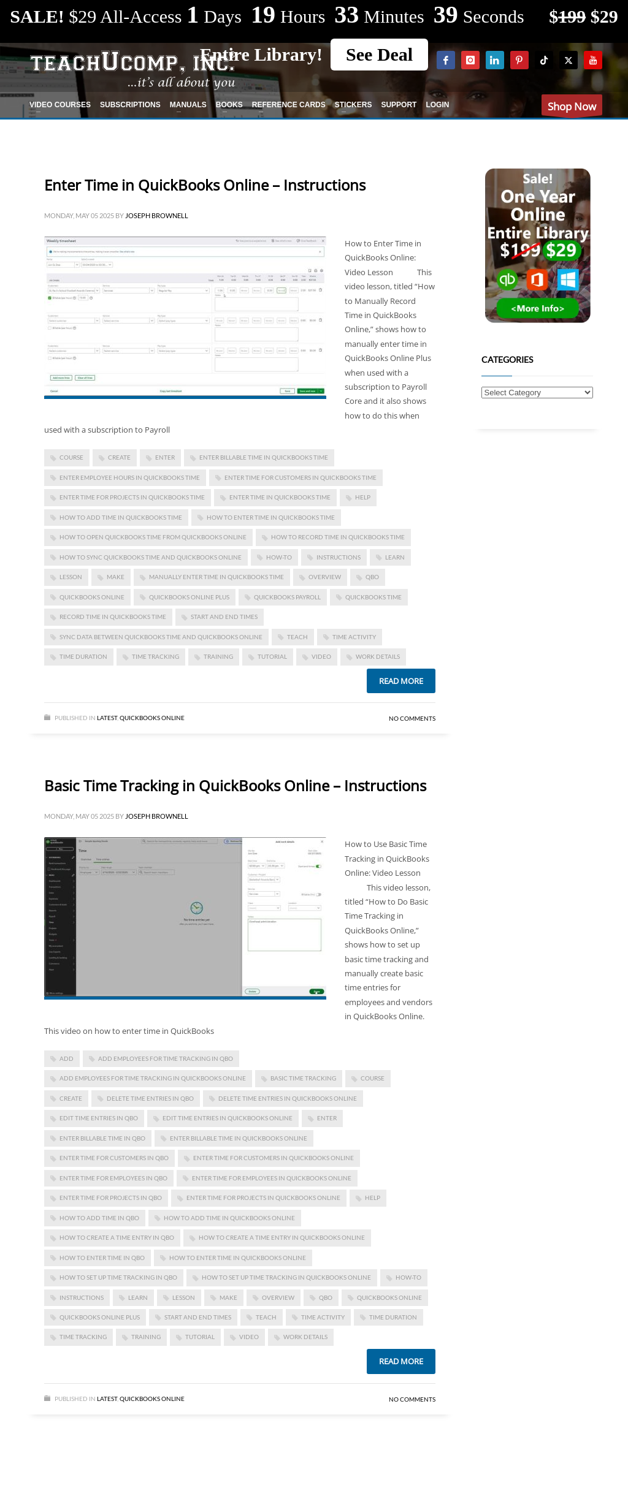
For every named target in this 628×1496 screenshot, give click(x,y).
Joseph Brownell (156, 215)
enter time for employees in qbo (113, 1178)
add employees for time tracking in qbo (165, 1058)
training (218, 656)
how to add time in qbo (99, 1217)
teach (297, 636)
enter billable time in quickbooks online (238, 1138)
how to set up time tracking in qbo (118, 1277)
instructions (338, 557)
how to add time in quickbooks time (120, 517)
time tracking (155, 656)
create (119, 457)
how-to (279, 557)
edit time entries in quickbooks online (228, 1118)
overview (324, 576)
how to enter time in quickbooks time (271, 517)
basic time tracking (303, 1078)
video (321, 656)
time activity (354, 636)
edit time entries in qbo (98, 1118)
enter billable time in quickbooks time (263, 457)
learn (395, 557)
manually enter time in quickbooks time (216, 576)
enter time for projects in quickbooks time (132, 497)
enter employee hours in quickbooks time (129, 477)
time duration (83, 656)
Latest (107, 717)
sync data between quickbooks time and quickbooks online (160, 636)
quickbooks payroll (287, 597)
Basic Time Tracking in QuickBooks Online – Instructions (235, 785)
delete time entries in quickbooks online (287, 1098)
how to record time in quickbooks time (338, 537)
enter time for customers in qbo (114, 1157)
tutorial (272, 656)
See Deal (379, 54)
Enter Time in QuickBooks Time (280, 497)
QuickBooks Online (91, 597)
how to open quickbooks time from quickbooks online (153, 537)
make (115, 576)
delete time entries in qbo (150, 1098)
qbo (372, 576)
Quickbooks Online (152, 717)
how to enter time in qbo (102, 1257)
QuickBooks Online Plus (189, 597)
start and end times (224, 616)
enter (165, 457)
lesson (70, 576)
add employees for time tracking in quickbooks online (152, 1078)
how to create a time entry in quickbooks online (282, 1237)
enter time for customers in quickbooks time (300, 477)
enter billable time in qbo (102, 1138)
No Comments (412, 718)
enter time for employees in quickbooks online (271, 1178)
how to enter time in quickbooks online (237, 1257)
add (66, 1058)
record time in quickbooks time (112, 616)
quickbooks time (373, 597)
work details (378, 656)
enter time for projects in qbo (110, 1197)
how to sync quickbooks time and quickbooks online (150, 557)
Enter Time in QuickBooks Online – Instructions (205, 185)
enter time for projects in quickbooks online (263, 1197)
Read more (401, 680)
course (71, 457)
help (362, 497)
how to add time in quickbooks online (229, 1217)
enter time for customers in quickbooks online (273, 1157)
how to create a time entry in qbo (116, 1237)
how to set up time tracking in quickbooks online (286, 1277)
